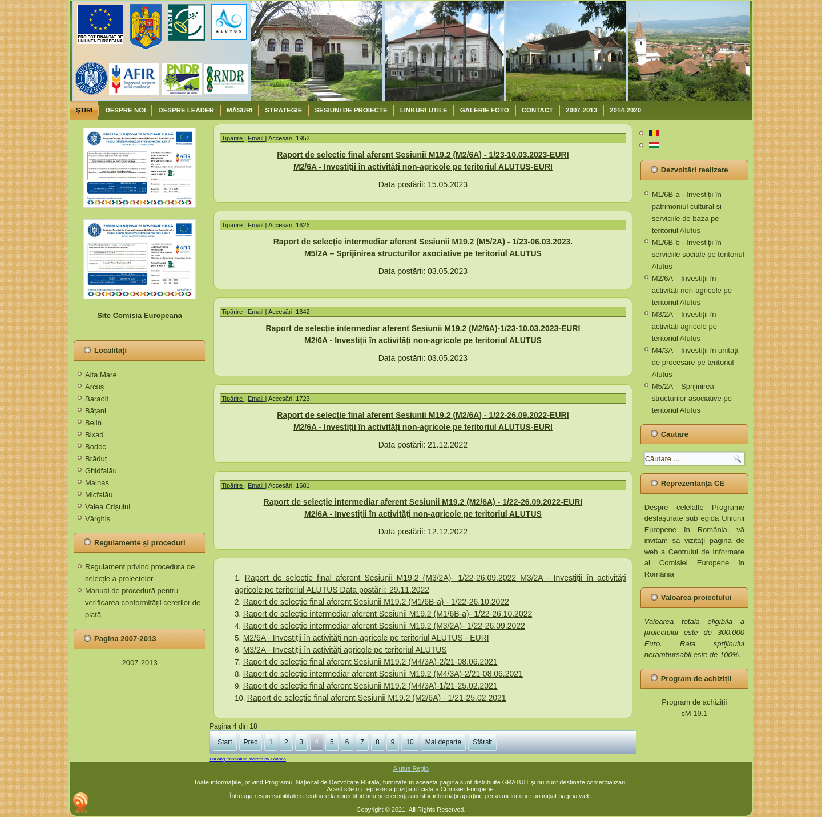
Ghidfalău (101, 470)
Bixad (94, 434)
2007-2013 (581, 110)
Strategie (283, 110)
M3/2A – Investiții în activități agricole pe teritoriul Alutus (684, 326)
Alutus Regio (411, 768)
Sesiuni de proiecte (351, 110)
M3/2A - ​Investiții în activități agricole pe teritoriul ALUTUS (345, 649)
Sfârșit (482, 742)
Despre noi (125, 110)
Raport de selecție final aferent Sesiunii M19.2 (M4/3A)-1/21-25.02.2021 (370, 685)
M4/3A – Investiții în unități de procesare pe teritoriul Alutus (695, 362)
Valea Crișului (107, 506)
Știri (84, 110)
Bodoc (95, 446)
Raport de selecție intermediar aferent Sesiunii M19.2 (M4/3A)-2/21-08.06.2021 (383, 673)
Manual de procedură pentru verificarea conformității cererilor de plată (142, 602)
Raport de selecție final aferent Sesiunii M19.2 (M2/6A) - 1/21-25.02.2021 (376, 697)
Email (256, 138)
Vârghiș (97, 518)
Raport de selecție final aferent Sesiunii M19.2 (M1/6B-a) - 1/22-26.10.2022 (376, 601)
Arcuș (94, 387)
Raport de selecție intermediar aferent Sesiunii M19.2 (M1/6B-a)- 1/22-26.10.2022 (388, 613)
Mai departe (443, 742)
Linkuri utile (424, 110)
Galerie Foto (484, 110)
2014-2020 (625, 110)
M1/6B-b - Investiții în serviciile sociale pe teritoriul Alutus (698, 254)
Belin (93, 422)
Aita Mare (101, 375)
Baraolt (96, 399)
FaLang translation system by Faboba (247, 759)
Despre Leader (186, 110)
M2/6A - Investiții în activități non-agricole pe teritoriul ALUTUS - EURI (366, 637)
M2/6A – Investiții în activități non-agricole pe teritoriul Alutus (692, 290)
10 (409, 742)
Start (224, 742)
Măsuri (239, 110)
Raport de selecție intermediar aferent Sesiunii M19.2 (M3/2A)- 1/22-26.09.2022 (384, 625)
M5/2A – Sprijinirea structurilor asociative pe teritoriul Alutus (692, 398)
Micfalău (98, 494)
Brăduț (96, 458)
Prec (251, 742)
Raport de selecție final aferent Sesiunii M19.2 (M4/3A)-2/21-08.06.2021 (370, 661)
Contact (537, 110)
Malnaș (97, 482)
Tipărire (232, 138)
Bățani (95, 411)
